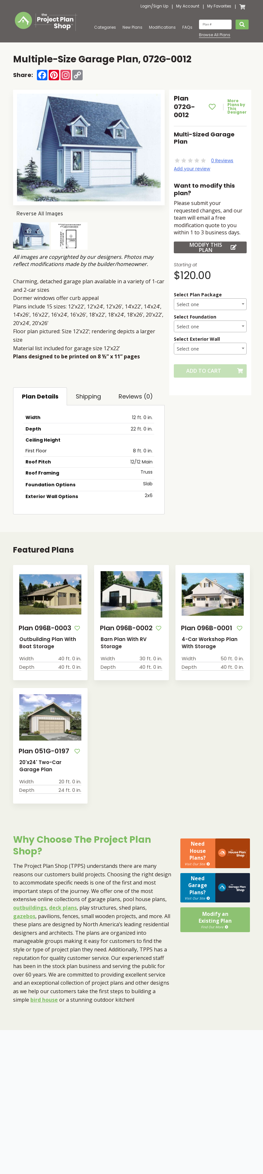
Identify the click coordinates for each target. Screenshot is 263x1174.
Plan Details (40, 396)
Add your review (192, 168)
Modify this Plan (213, 247)
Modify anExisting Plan (215, 897)
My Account (187, 6)
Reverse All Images (39, 214)
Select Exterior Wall (197, 339)
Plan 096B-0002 (124, 627)
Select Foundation (195, 317)
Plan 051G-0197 (42, 750)
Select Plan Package (198, 294)
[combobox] (210, 304)
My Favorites (219, 6)
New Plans (132, 27)
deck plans (63, 906)
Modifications (162, 27)
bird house (44, 998)
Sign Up (160, 6)
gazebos (24, 914)
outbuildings (29, 906)
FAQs (187, 27)
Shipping (88, 396)
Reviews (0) (136, 396)
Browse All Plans (214, 35)
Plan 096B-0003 (43, 627)
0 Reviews (222, 160)
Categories (105, 27)
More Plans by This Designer (238, 107)
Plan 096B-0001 (204, 627)
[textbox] (210, 304)
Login (145, 6)
